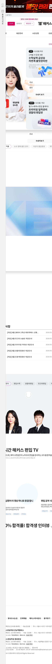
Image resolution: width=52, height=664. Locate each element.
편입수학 (17, 384)
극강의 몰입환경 (39, 146)
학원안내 (3, 33)
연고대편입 (42, 384)
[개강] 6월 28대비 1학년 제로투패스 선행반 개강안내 (23, 333)
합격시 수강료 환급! (29, 19)
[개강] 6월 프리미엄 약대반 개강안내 (20, 345)
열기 (2, 18)
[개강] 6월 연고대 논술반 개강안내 (19, 339)
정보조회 (35, 648)
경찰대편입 (29, 384)
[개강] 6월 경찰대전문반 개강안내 (19, 351)
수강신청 (35, 33)
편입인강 (28, 23)
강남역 (11, 23)
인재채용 (23, 618)
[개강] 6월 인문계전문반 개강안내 (19, 357)
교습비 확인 (29, 635)
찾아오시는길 (12, 618)
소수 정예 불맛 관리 (21, 146)
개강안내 (19, 33)
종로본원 (19, 23)
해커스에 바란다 (35, 618)
